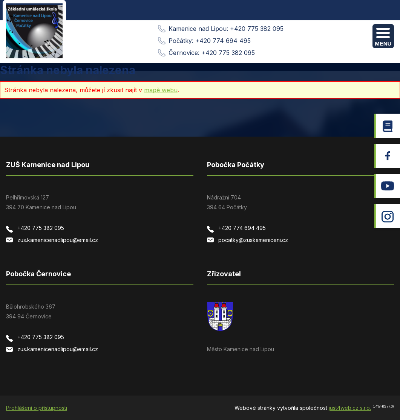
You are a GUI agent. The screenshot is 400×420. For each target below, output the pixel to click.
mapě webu (161, 90)
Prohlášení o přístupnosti (36, 408)
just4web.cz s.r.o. (350, 408)
